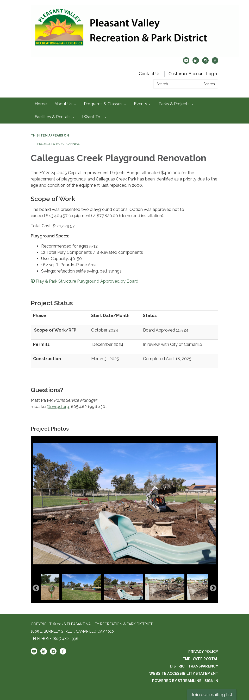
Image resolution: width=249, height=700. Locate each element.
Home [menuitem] (41, 103)
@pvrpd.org (58, 406)
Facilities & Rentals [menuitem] (53, 116)
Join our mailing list (211, 694)
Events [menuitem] (140, 103)
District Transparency (194, 666)
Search (209, 84)
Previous (36, 588)
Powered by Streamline (177, 681)
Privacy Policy (203, 652)
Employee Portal (200, 659)
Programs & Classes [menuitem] (103, 103)
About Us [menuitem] (63, 103)
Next (213, 588)
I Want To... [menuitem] (92, 116)
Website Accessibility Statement (183, 673)
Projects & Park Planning (58, 144)
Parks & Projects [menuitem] (174, 103)
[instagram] (205, 62)
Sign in (211, 681)
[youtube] (186, 62)
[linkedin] (195, 62)
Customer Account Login (193, 73)
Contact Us (149, 73)
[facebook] (215, 62)
